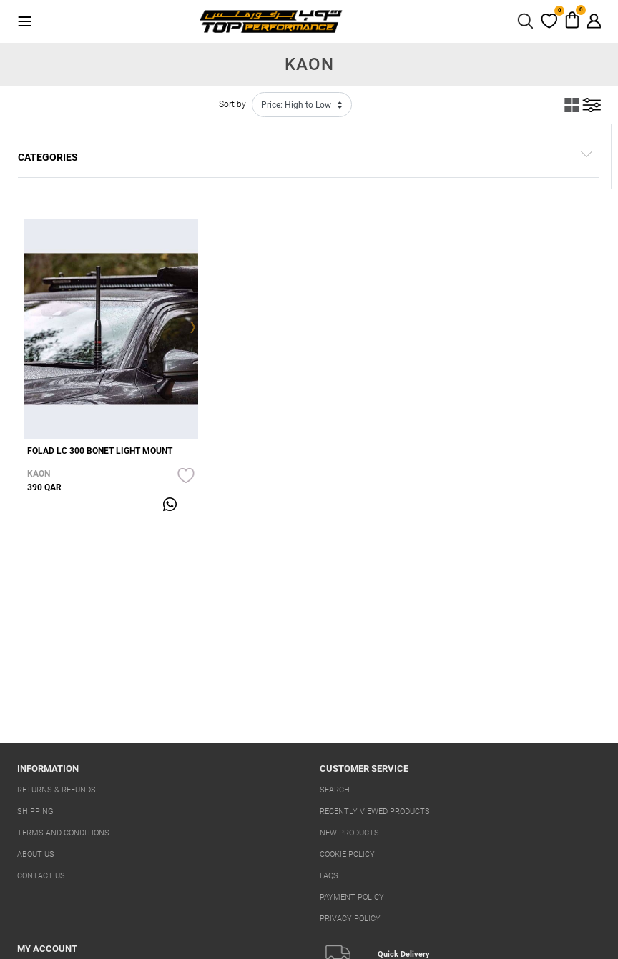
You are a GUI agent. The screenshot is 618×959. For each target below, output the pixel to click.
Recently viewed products (375, 811)
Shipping (35, 811)
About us (35, 854)
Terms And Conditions (63, 833)
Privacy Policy (350, 918)
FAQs (329, 875)
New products (349, 833)
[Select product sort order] (302, 104)
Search (335, 790)
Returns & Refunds (56, 790)
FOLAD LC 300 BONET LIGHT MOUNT (99, 451)
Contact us (41, 875)
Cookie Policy (347, 854)
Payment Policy (352, 897)
